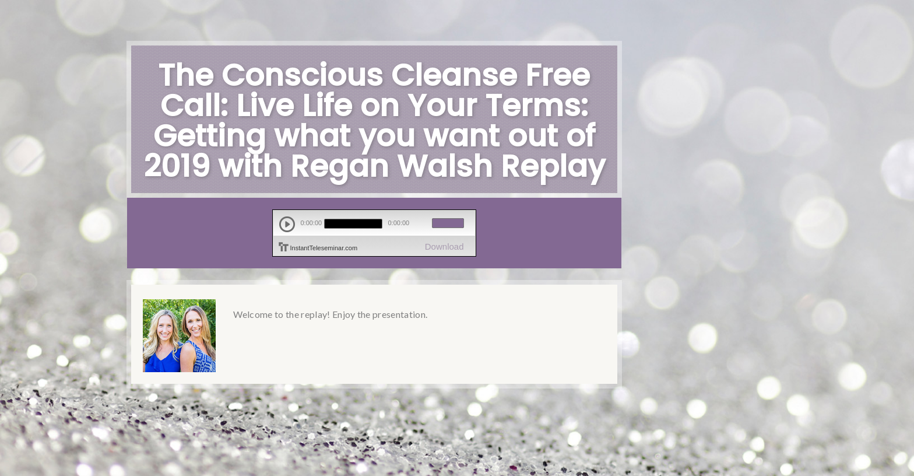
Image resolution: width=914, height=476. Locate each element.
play (287, 224)
